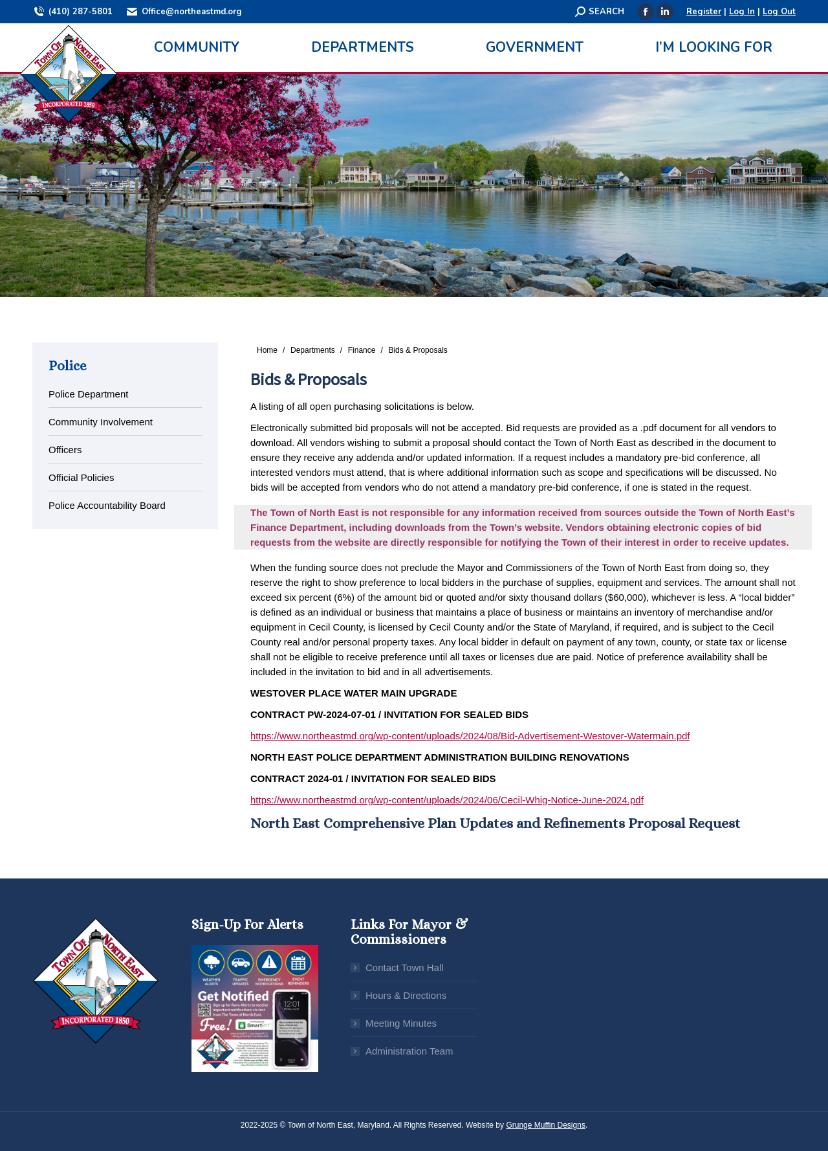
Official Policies (81, 477)
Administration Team (409, 1050)
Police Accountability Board (107, 505)
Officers (65, 449)
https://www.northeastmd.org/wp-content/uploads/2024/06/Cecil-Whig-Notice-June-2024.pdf (447, 799)
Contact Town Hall (404, 967)
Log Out (779, 11)
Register (703, 11)
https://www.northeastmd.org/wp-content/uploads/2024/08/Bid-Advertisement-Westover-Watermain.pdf (470, 735)
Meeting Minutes (401, 1023)
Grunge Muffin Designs (545, 1125)
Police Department (88, 393)
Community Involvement (101, 421)
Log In (742, 11)
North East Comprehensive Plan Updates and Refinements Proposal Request (495, 823)
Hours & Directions (405, 995)
